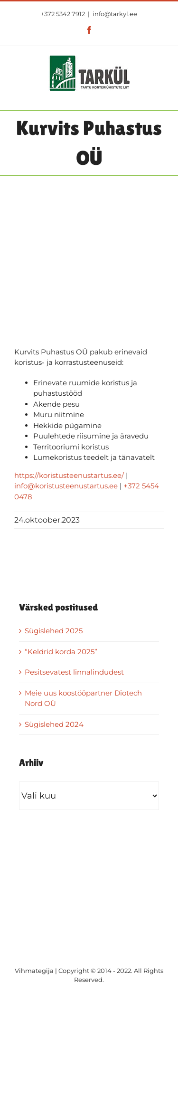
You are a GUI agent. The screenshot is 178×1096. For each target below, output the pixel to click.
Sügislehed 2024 (54, 724)
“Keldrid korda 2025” (61, 651)
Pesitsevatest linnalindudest (74, 672)
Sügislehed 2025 (54, 630)
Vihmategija (34, 970)
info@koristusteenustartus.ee (66, 485)
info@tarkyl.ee (115, 14)
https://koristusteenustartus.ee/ (69, 475)
